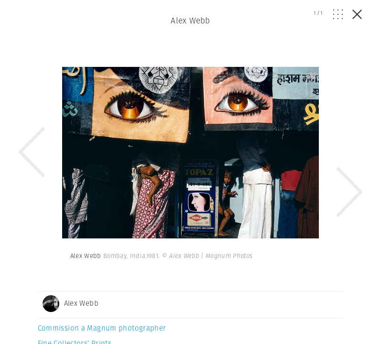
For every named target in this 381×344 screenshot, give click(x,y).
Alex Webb (190, 20)
